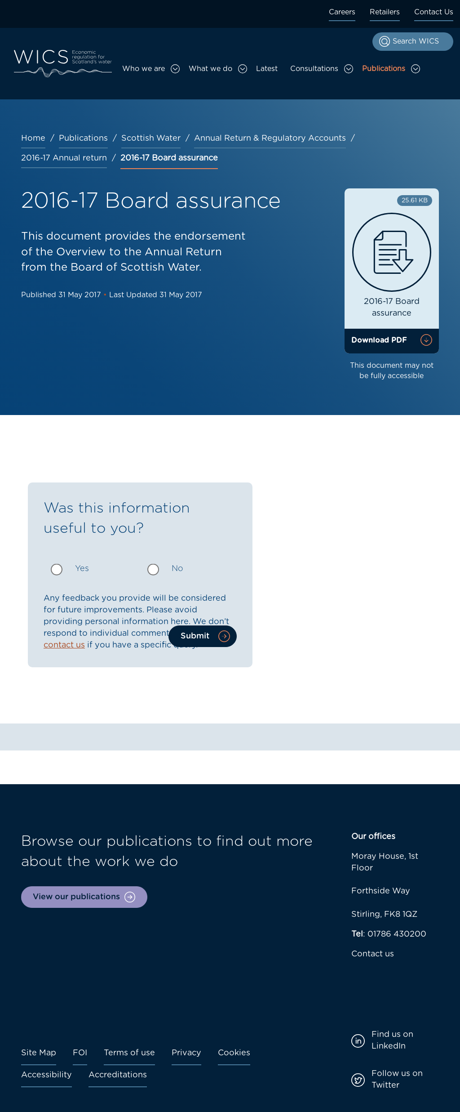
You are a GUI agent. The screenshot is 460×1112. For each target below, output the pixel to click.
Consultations (314, 68)
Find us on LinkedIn (392, 1040)
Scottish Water (151, 138)
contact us (64, 645)
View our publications (76, 897)
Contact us (372, 954)
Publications (383, 68)
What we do (210, 68)
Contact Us (433, 12)
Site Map (38, 1053)
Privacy (186, 1053)
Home (33, 138)
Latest (267, 68)
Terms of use (129, 1053)
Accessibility (46, 1075)
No (177, 569)
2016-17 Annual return (64, 158)
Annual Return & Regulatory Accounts (270, 138)
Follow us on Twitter (397, 1080)
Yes (82, 569)
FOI (80, 1053)
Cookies (234, 1053)
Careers (342, 12)
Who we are (143, 68)
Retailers (385, 12)
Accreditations (117, 1075)
